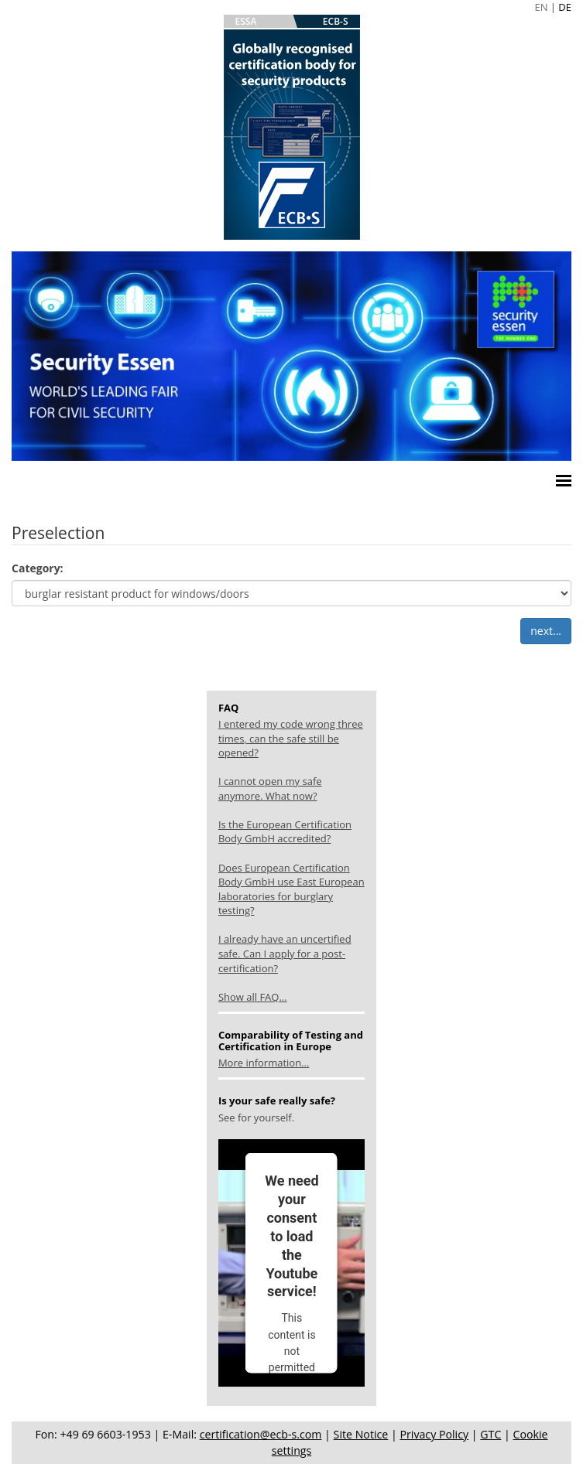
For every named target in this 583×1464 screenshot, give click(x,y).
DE (564, 7)
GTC (490, 1434)
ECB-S (335, 21)
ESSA (246, 21)
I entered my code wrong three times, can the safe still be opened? (290, 738)
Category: (37, 568)
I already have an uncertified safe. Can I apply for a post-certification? (285, 953)
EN (540, 7)
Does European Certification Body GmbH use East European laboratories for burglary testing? (291, 889)
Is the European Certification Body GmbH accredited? (285, 831)
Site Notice (361, 1434)
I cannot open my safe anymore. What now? (270, 788)
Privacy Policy (434, 1434)
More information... (263, 1063)
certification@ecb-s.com (261, 1434)
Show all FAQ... (252, 997)
